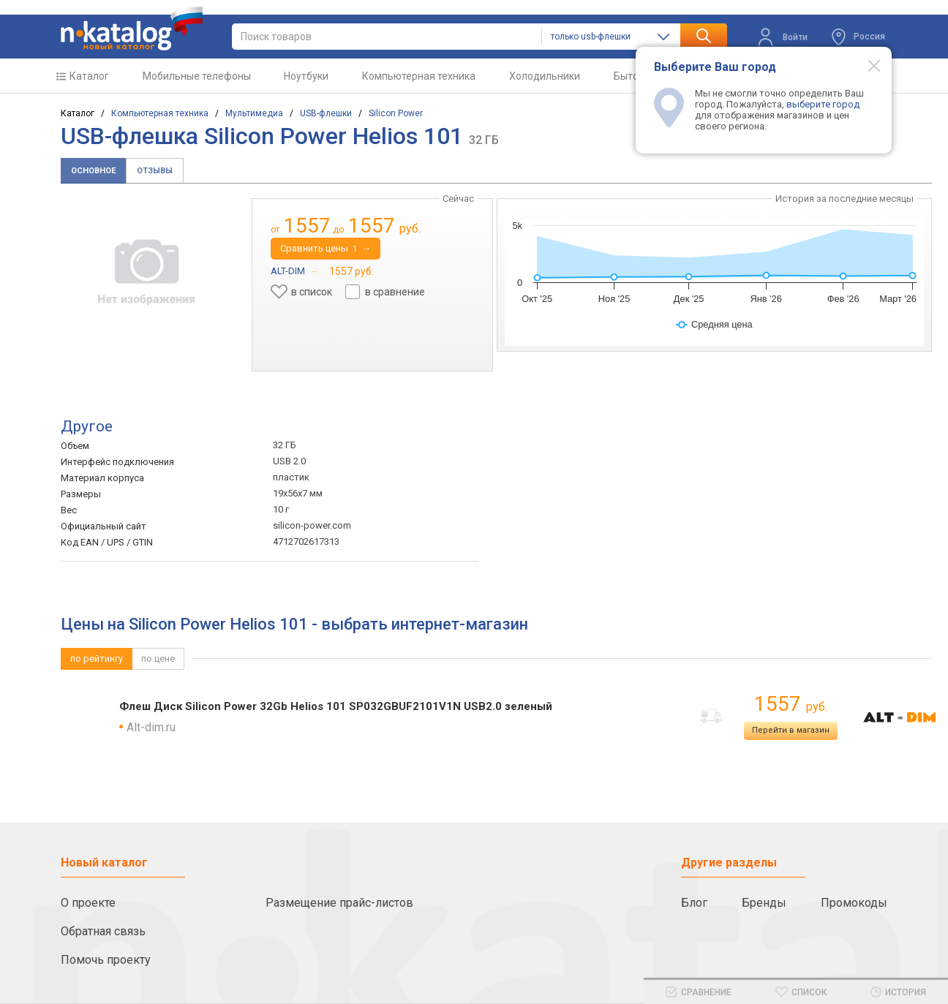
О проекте (88, 903)
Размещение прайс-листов (339, 903)
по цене (158, 658)
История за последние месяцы (844, 198)
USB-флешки (326, 113)
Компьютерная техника (418, 76)
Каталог (89, 76)
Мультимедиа (254, 113)
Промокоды (854, 903)
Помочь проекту (106, 960)
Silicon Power (396, 113)
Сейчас (458, 198)
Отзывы (155, 170)
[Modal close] (866, 65)
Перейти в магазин (791, 730)
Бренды (764, 903)
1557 (790, 704)
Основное (93, 170)
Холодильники (544, 76)
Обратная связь (103, 931)
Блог (694, 903)
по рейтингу (96, 658)
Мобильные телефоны (197, 76)
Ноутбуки (306, 76)
